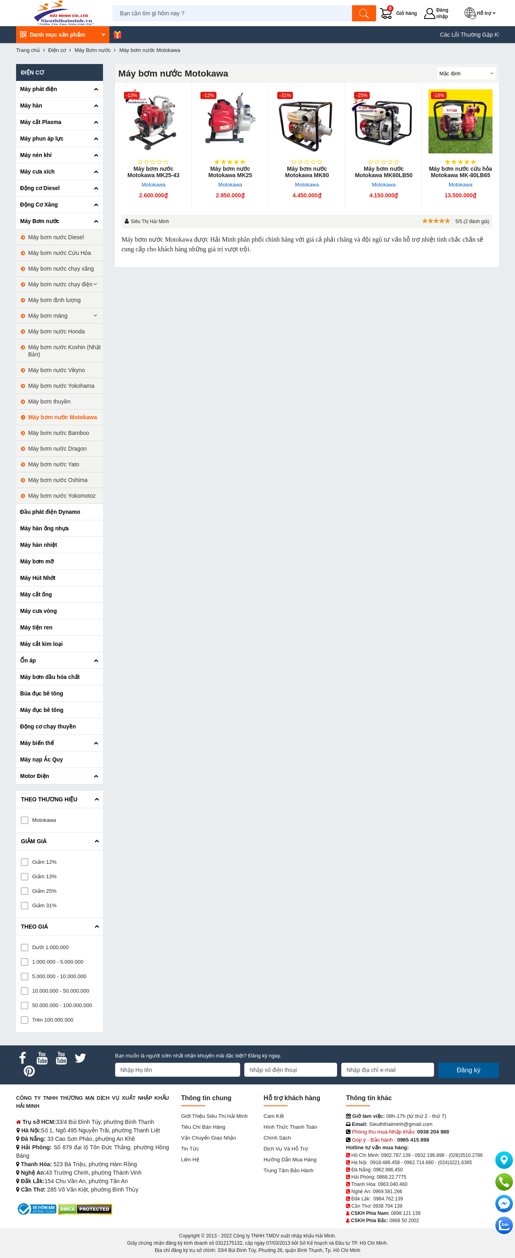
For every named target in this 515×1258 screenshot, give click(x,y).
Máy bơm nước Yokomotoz (62, 495)
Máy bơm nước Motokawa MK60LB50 (383, 172)
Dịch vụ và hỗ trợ (286, 1149)
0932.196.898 (429, 1155)
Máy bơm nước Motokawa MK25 (230, 172)
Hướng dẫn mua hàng (290, 1160)
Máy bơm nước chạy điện (60, 284)
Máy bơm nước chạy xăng (61, 268)
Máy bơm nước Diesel (56, 237)
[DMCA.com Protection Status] (85, 1209)
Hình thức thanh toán (290, 1127)
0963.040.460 (392, 1184)
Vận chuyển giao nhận (208, 1138)
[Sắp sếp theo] (466, 73)
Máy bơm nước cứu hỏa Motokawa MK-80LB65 (460, 172)
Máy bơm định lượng (54, 300)
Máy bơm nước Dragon (57, 448)
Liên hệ (190, 1160)
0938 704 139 (387, 1206)
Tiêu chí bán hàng (203, 1127)
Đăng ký (468, 1070)
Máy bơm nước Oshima (58, 480)
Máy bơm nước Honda (56, 331)
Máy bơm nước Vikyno (56, 370)
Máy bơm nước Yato (53, 464)
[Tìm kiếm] (364, 13)
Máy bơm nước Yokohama (61, 386)
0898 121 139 (405, 1213)
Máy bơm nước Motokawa (62, 417)
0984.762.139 (388, 1199)
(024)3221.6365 (455, 1162)
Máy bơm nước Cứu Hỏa (59, 253)
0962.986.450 (388, 1170)
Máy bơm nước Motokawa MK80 (307, 172)
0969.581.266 (387, 1191)
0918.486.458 (385, 1162)
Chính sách (277, 1138)
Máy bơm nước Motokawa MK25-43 (153, 172)
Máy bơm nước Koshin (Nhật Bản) (64, 351)
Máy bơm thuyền (49, 401)
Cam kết (274, 1116)
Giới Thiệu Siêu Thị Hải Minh (214, 1116)
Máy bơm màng (48, 315)
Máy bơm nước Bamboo (58, 433)
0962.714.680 (418, 1162)
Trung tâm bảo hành (288, 1170)
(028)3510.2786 (466, 1155)
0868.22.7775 (391, 1177)
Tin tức (190, 1149)
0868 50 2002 (404, 1220)
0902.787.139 (395, 1155)
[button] (481, 13)
